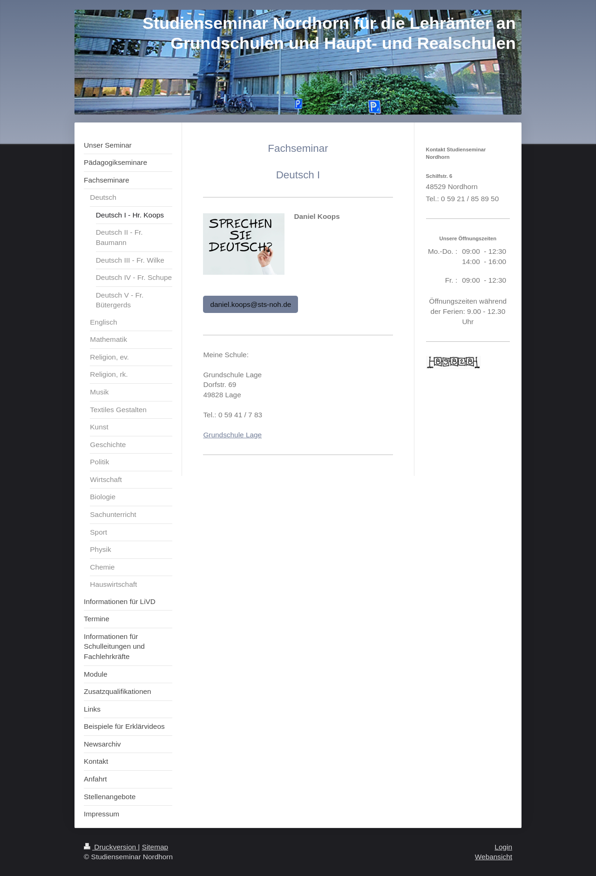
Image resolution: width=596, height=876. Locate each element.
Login (503, 847)
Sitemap (155, 847)
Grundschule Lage (232, 435)
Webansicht (493, 857)
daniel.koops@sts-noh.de (250, 304)
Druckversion (111, 847)
